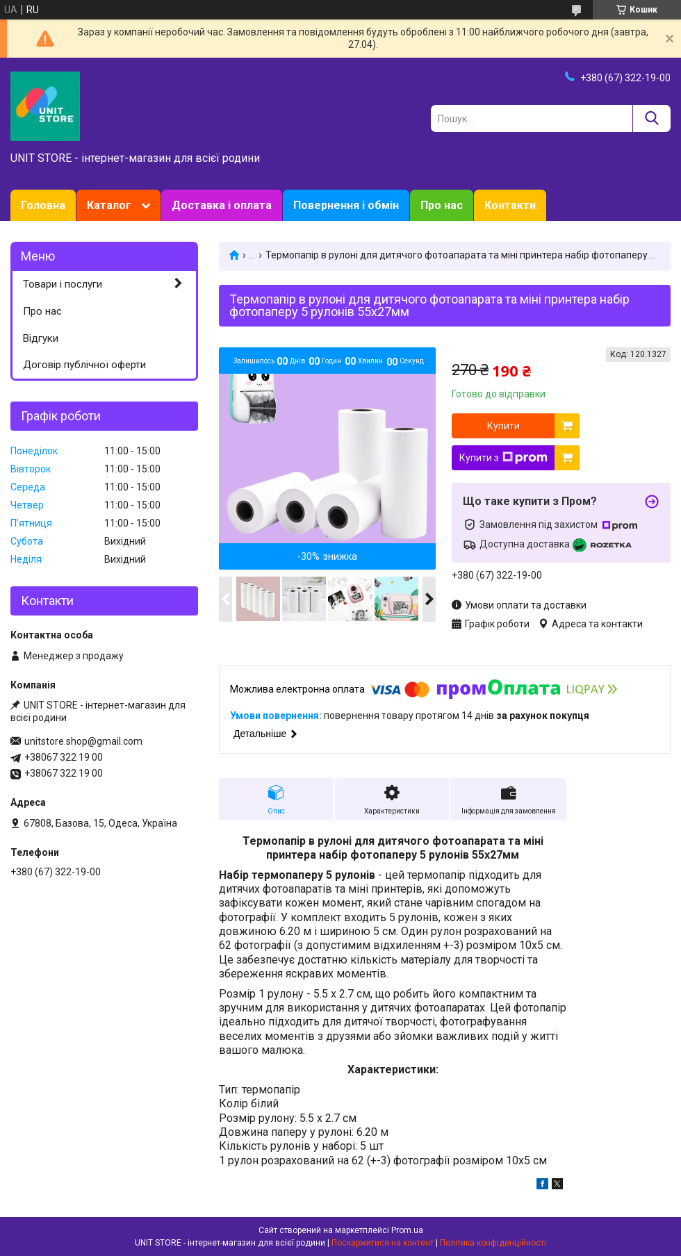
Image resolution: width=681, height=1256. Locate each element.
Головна (43, 205)
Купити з (503, 458)
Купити (503, 425)
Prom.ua (407, 1230)
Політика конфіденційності (493, 1243)
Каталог (109, 205)
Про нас (441, 205)
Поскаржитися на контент (382, 1243)
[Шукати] (651, 118)
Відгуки (40, 338)
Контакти (510, 205)
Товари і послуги (62, 284)
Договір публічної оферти (84, 364)
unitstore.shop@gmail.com (83, 741)
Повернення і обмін (346, 205)
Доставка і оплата (222, 205)
